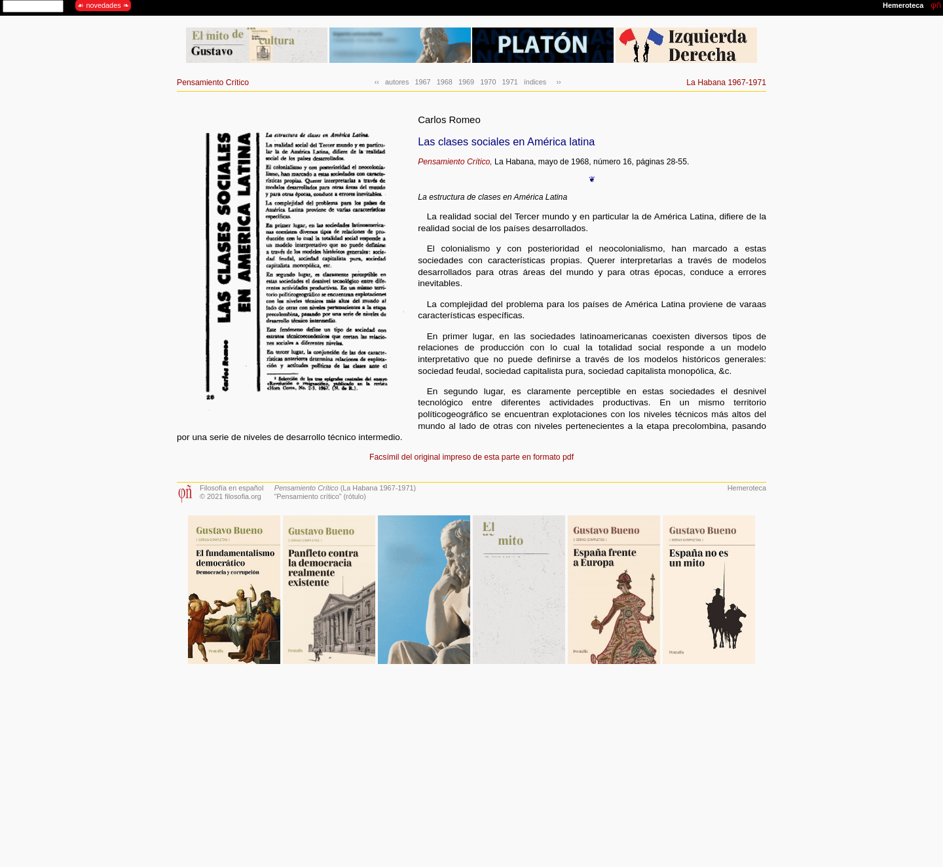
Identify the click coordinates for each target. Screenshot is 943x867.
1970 (488, 82)
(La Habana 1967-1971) (345, 488)
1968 (445, 82)
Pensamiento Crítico (213, 82)
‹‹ (377, 82)
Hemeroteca (747, 488)
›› (556, 82)
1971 (510, 82)
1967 (422, 82)
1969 (466, 82)
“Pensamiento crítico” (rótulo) (320, 496)
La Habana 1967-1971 (726, 82)
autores (397, 82)
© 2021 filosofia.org (230, 496)
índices (535, 82)
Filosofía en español (231, 488)
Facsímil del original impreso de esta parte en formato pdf (471, 457)
